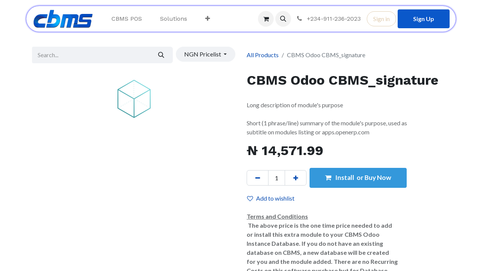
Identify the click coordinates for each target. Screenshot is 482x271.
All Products (263, 54)
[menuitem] (126, 18)
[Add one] (296, 177)
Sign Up (423, 18)
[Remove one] (257, 177)
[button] (283, 19)
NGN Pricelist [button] (203, 54)
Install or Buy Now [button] (358, 177)
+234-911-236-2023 (328, 18)
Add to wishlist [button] (270, 198)
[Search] (161, 55)
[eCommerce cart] (266, 19)
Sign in (381, 18)
